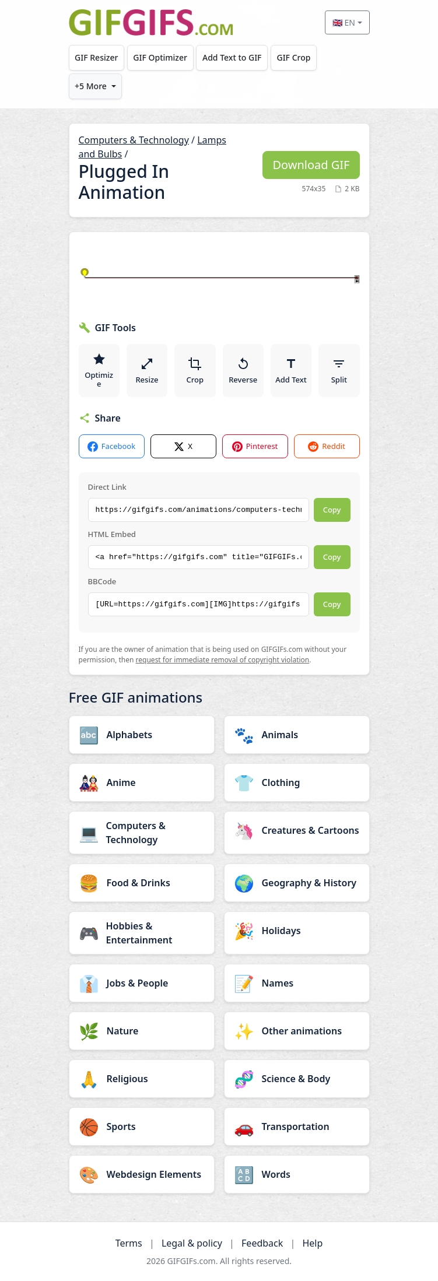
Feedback (262, 1243)
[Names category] (297, 983)
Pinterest (255, 446)
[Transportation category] (297, 1126)
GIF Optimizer (160, 57)
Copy (332, 509)
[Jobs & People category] (141, 983)
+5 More (91, 86)
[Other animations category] (297, 1031)
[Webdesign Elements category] (141, 1174)
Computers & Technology (134, 140)
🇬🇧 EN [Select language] (343, 22)
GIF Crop (293, 57)
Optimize (99, 370)
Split (339, 371)
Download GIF (310, 165)
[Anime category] (141, 782)
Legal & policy (192, 1243)
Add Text (291, 371)
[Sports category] (141, 1126)
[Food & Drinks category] (141, 882)
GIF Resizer (96, 57)
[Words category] (297, 1174)
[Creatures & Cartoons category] (297, 830)
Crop (195, 371)
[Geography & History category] (297, 882)
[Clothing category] (297, 782)
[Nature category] (141, 1031)
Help (312, 1243)
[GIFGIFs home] (151, 22)
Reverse (243, 371)
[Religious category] (141, 1078)
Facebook (111, 446)
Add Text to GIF (232, 57)
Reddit (326, 446)
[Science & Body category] (297, 1078)
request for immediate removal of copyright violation (223, 660)
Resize (146, 371)
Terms (128, 1243)
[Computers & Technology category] (141, 833)
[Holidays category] (297, 930)
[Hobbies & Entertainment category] (141, 933)
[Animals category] (297, 734)
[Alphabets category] (141, 734)
